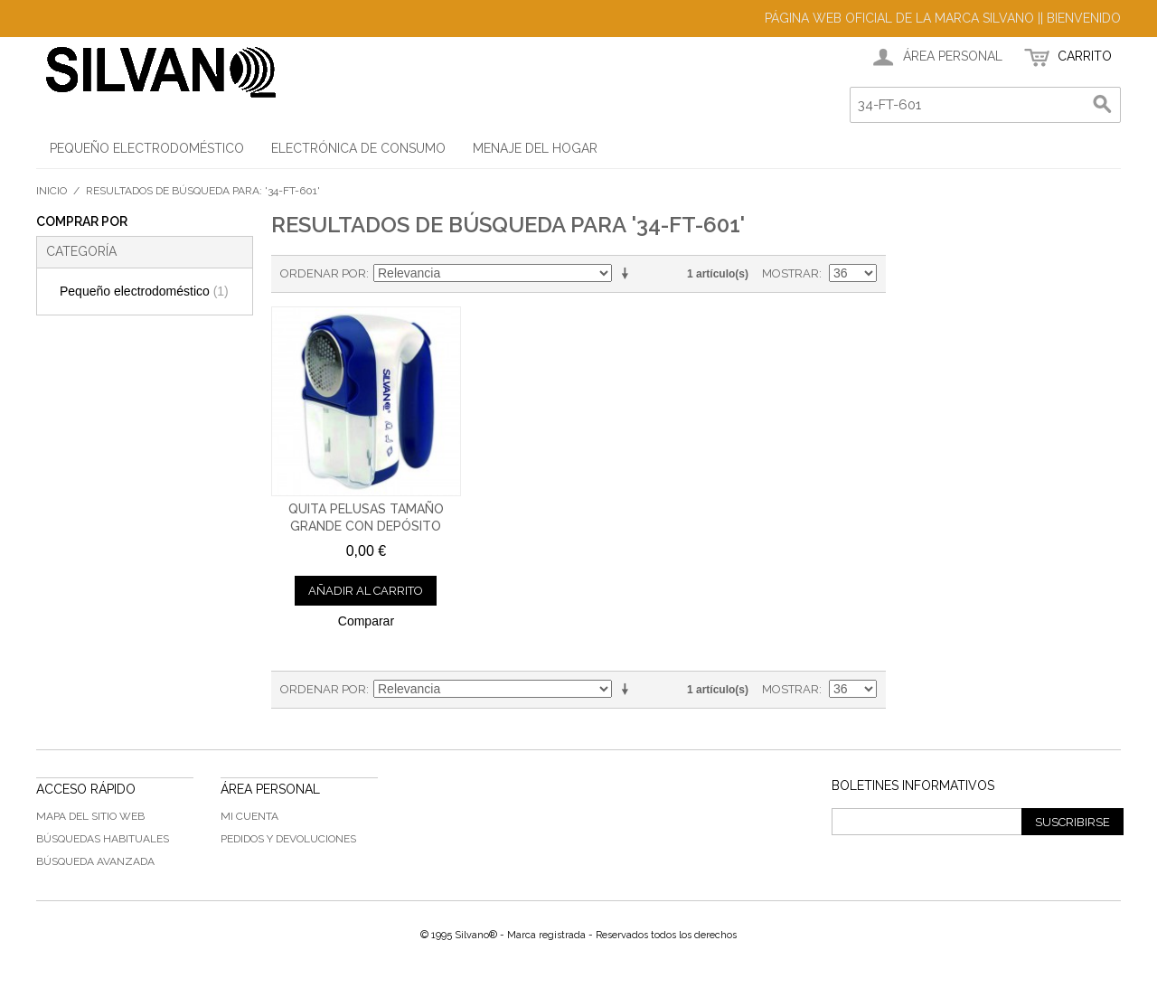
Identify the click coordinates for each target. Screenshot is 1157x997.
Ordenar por (323, 273)
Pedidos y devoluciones (288, 838)
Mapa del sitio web (90, 816)
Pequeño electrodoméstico (144, 291)
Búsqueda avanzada (95, 861)
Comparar (366, 621)
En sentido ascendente (628, 273)
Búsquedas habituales (102, 838)
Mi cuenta (249, 816)
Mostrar (790, 273)
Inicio (51, 190)
